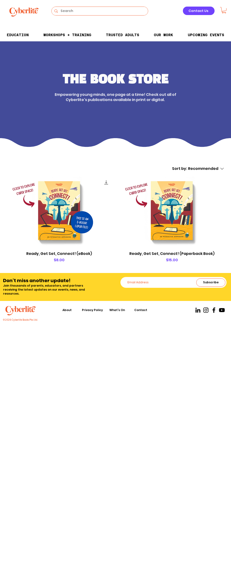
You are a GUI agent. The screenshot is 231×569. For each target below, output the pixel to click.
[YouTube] (221, 310)
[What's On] (117, 310)
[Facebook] (213, 310)
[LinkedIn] (197, 310)
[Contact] (141, 310)
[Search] (99, 11)
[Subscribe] (210, 282)
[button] (224, 10)
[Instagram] (205, 310)
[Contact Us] (198, 11)
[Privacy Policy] (93, 310)
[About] (67, 310)
